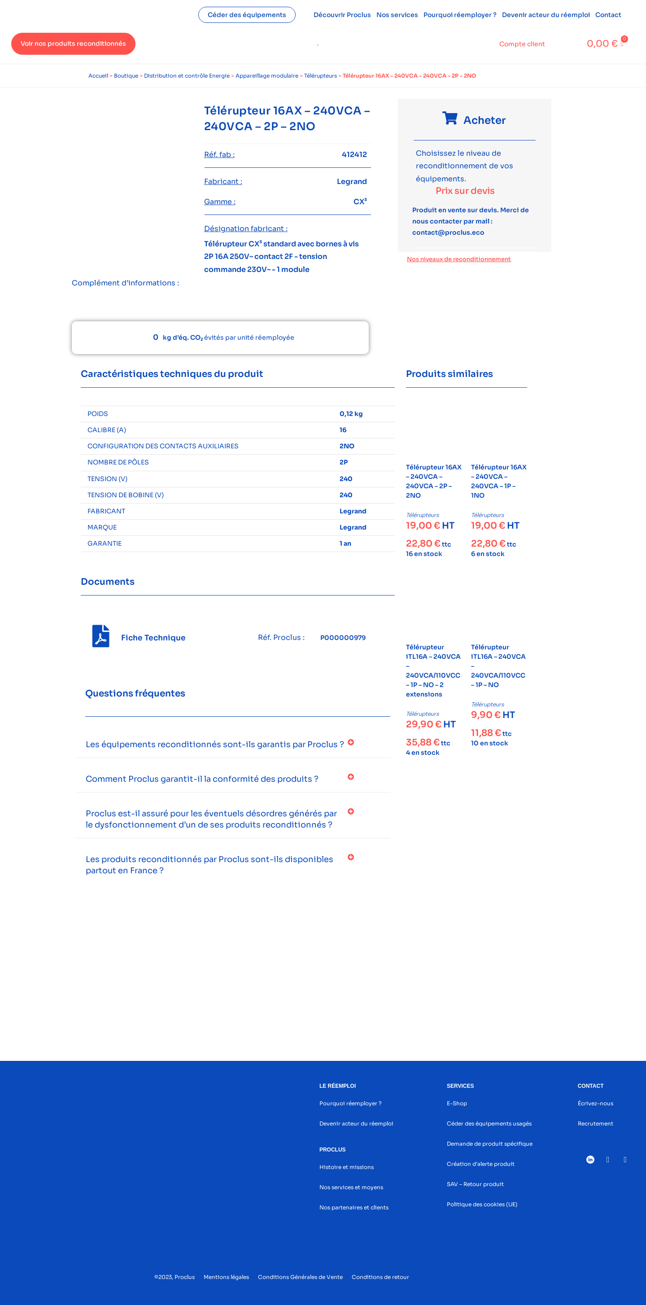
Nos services (397, 15)
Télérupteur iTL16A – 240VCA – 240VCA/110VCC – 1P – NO (498, 666)
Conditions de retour (380, 1277)
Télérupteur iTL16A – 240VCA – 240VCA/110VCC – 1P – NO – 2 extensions (433, 670)
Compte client (522, 44)
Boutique (126, 75)
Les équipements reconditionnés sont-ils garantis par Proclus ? (215, 744)
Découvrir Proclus (342, 15)
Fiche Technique (153, 638)
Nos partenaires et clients (353, 1207)
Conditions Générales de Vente (300, 1277)
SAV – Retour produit (475, 1184)
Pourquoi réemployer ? (460, 15)
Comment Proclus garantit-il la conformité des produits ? (202, 779)
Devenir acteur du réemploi (546, 15)
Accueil (98, 75)
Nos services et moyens (351, 1187)
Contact (608, 15)
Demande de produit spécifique (490, 1143)
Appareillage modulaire (267, 75)
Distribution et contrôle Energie (187, 75)
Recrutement (595, 1123)
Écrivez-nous (595, 1103)
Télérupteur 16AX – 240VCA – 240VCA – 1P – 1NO (499, 481)
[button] (233, 744)
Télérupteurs (320, 75)
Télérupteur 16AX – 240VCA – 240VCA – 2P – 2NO (434, 481)
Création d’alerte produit (481, 1163)
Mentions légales (226, 1277)
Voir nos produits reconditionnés (73, 43)
